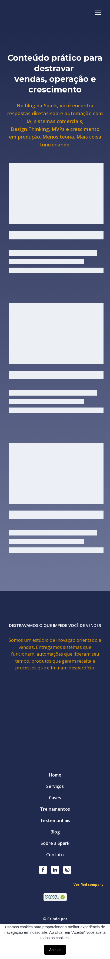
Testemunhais (55, 820)
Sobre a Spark (55, 843)
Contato (55, 855)
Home (55, 775)
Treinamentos (55, 809)
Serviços (55, 786)
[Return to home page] (36, 13)
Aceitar (55, 950)
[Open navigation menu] (98, 12)
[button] (43, 870)
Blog (55, 832)
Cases (55, 798)
